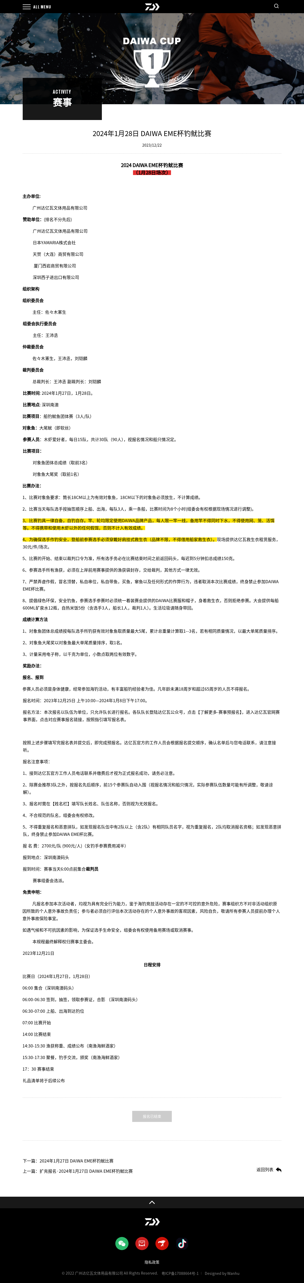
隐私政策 (152, 1262)
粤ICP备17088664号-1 (180, 1273)
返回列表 (264, 1169)
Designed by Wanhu (222, 1273)
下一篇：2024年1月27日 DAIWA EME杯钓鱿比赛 (68, 1161)
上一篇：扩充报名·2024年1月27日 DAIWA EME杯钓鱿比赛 (78, 1171)
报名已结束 (152, 1116)
